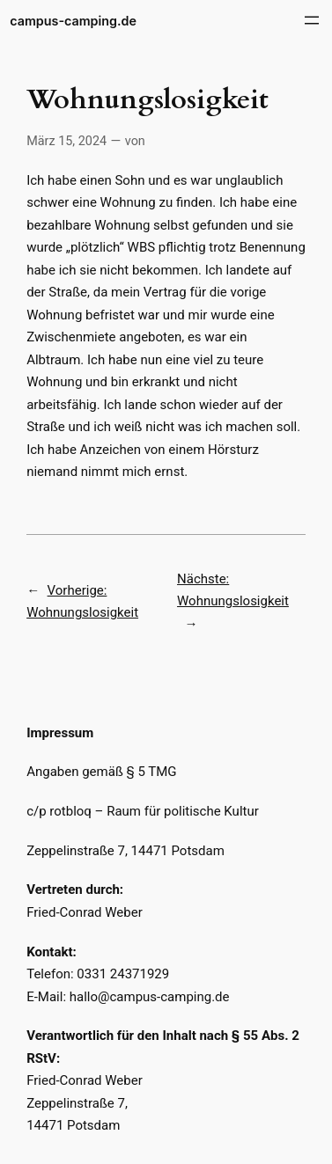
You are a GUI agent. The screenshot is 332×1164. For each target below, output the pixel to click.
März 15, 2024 (66, 141)
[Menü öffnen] (311, 20)
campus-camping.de (73, 20)
